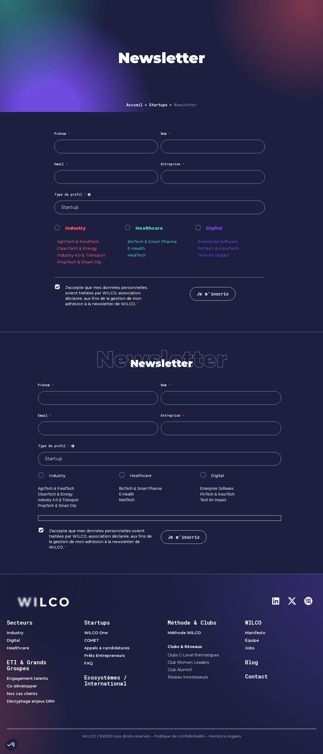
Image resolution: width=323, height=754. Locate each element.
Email (61, 164)
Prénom (62, 133)
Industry (75, 228)
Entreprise (172, 164)
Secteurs (20, 622)
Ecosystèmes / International (105, 680)
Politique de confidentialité (179, 736)
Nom (165, 133)
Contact (256, 676)
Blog (251, 662)
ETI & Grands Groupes (26, 665)
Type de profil (73, 194)
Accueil (134, 104)
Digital (214, 228)
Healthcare (149, 228)
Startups (158, 104)
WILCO (253, 622)
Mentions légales (225, 736)
